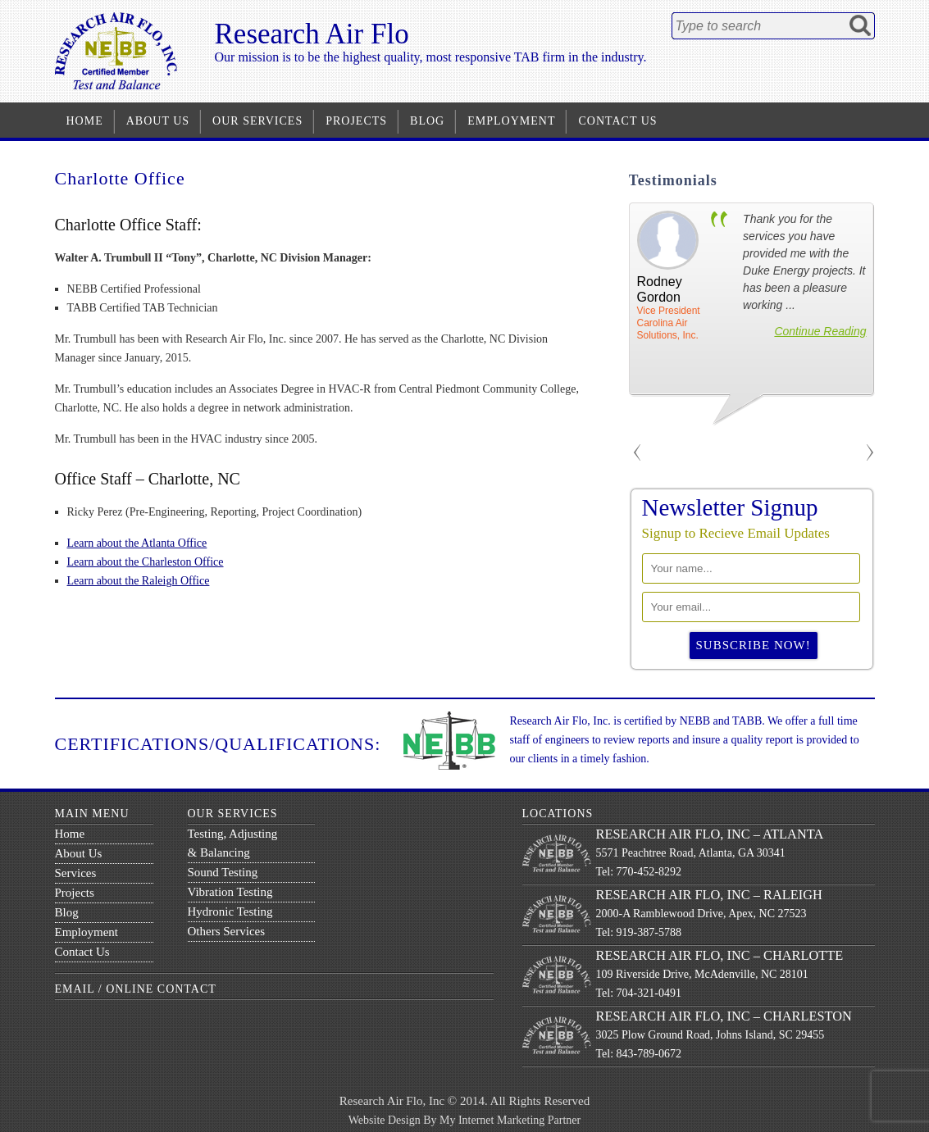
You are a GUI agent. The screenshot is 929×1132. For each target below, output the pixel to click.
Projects (356, 121)
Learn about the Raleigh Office (138, 581)
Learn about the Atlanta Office (137, 543)
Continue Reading (820, 331)
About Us (157, 121)
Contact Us (617, 121)
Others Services (227, 931)
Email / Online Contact (135, 989)
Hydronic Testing (230, 911)
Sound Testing (223, 872)
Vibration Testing (230, 891)
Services (76, 873)
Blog (427, 121)
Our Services (257, 121)
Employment (511, 121)
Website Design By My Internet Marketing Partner (464, 1120)
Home (84, 121)
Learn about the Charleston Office (145, 562)
